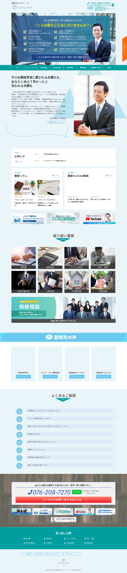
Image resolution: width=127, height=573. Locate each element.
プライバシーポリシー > (74, 555)
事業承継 (89, 544)
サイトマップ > (96, 555)
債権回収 (48, 540)
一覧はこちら (18, 161)
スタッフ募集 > (52, 555)
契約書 (27, 540)
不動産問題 (69, 544)
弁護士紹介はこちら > (56, 122)
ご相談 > (31, 555)
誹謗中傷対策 (29, 544)
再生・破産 (89, 540)
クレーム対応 (70, 540)
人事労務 (48, 544)
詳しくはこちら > (23, 378)
